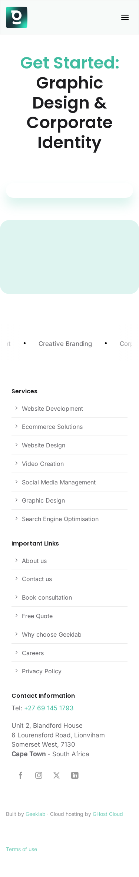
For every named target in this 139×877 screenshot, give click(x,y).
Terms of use (21, 849)
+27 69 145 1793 (49, 708)
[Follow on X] (56, 776)
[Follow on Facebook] (20, 776)
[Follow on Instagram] (39, 776)
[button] (125, 17)
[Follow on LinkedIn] (74, 776)
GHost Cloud (108, 814)
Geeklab (36, 814)
